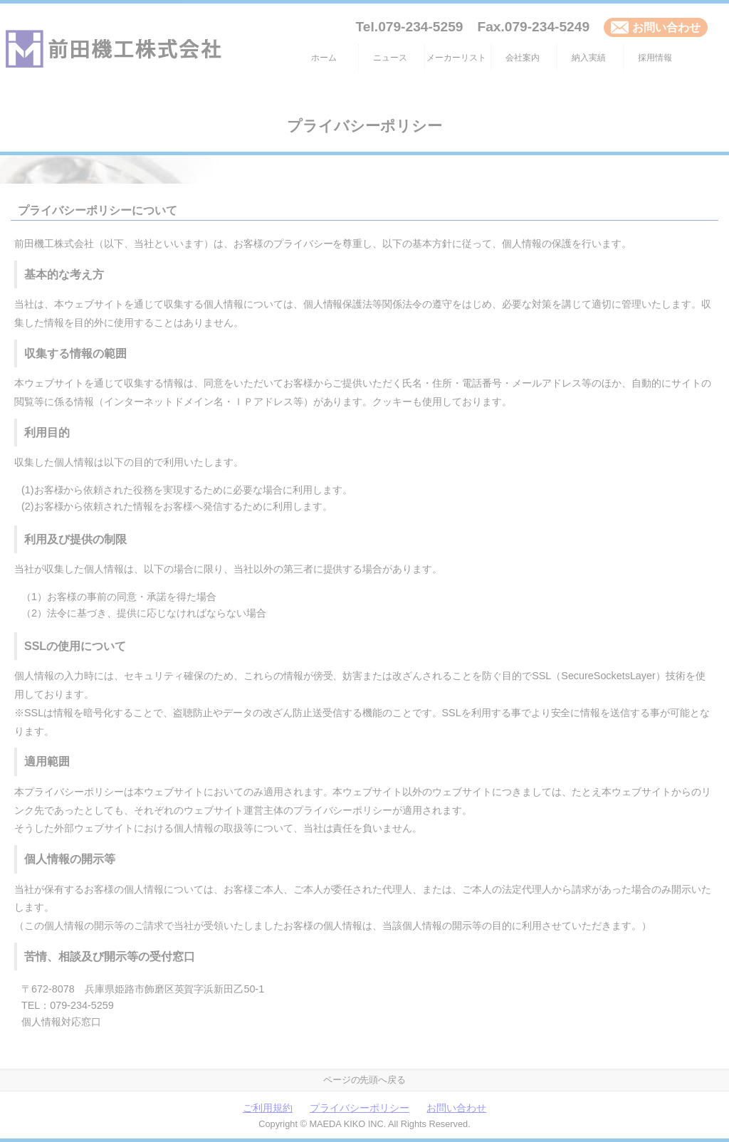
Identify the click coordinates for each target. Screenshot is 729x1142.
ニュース (390, 58)
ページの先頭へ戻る (365, 1079)
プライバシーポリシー (359, 1108)
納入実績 (589, 58)
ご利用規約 (268, 1108)
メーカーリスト (456, 58)
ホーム (324, 58)
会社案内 (522, 58)
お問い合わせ (656, 27)
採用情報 (655, 58)
